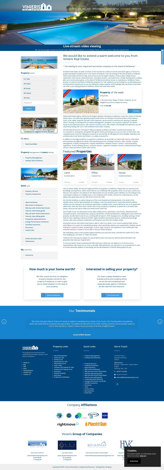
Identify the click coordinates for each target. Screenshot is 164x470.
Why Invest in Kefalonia (34, 205)
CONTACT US (136, 9)
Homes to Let (58, 359)
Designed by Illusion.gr (87, 467)
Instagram (38, 459)
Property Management (33, 158)
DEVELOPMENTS (98, 9)
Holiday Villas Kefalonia (34, 161)
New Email (31, 144)
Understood (134, 461)
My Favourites (89, 391)
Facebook (38, 457)
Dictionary (29, 227)
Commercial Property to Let (63, 369)
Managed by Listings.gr (104, 467)
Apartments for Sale (60, 361)
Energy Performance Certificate (37, 222)
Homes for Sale (59, 358)
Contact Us (27, 374)
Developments (28, 370)
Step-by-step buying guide (35, 211)
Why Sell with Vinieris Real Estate (95, 375)
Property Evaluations (33, 194)
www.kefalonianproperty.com (37, 455)
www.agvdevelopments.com (67, 455)
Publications (29, 241)
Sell (24, 366)
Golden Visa (27, 372)
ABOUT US (72, 9)
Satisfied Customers (32, 225)
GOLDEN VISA (125, 9)
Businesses (57, 375)
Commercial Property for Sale (64, 367)
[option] (82, 327)
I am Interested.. (110, 295)
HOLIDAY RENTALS (112, 9)
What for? (143, 456)
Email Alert (88, 393)
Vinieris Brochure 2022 (33, 239)
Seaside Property (60, 373)
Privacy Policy (89, 389)
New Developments (60, 356)
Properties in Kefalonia (61, 377)
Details (133, 111)
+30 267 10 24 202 (121, 371)
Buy (24, 365)
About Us (26, 363)
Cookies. (132, 451)
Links (86, 387)
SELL (84, 9)
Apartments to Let (60, 363)
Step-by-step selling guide (35, 216)
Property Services (31, 191)
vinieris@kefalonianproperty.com (127, 377)
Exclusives (57, 371)
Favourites (29, 255)
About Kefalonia (31, 202)
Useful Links (29, 230)
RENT (89, 9)
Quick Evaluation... (51, 295)
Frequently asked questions (35, 219)
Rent (24, 368)
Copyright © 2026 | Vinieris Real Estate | (65, 467)
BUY (79, 9)
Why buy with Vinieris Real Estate (37, 208)
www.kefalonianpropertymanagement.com (99, 455)
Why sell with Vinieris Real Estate (37, 214)
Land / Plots (58, 365)
